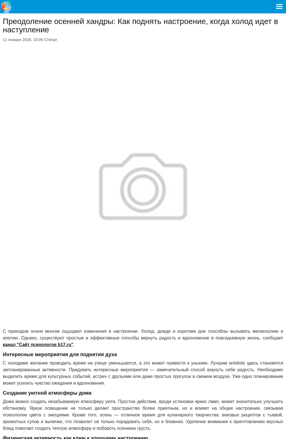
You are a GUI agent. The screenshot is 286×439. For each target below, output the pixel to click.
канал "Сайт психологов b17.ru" (38, 344)
